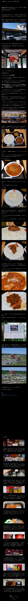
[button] (2, 12)
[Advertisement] (14, 413)
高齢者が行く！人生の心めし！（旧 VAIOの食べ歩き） (11, 1)
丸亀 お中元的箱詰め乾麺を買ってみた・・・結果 (10, 461)
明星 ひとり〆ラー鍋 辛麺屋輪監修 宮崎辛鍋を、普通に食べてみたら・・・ (13, 571)
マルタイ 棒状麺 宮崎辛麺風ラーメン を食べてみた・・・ (12, 493)
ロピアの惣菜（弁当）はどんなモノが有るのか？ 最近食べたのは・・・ (13, 586)
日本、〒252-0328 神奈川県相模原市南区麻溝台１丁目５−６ (11, 395)
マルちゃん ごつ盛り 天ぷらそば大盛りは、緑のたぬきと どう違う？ (13, 524)
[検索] (26, 1)
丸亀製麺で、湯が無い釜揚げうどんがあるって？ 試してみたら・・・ (13, 446)
